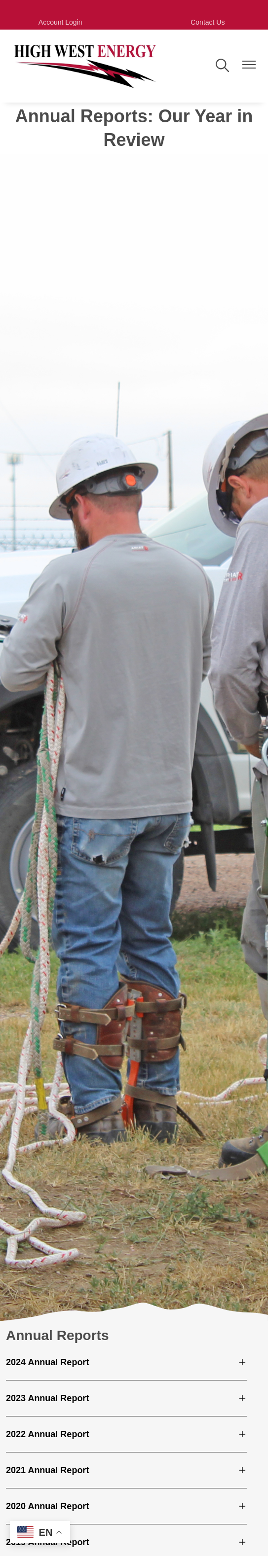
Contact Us (208, 22)
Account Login (60, 22)
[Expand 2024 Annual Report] (126, 1362)
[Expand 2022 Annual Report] (126, 1434)
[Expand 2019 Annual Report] (126, 1542)
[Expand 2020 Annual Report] (126, 1506)
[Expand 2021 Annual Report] (126, 1470)
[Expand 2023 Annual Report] (126, 1398)
